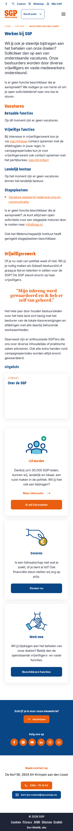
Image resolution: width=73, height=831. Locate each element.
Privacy (27, 822)
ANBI (37, 822)
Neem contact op (36, 768)
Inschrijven (36, 719)
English (58, 822)
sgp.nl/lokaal (18, 141)
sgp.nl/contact (39, 160)
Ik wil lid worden (37, 504)
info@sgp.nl (34, 224)
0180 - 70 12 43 (36, 785)
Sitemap (47, 822)
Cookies (16, 822)
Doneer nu (36, 588)
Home (8, 26)
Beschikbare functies (36, 671)
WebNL (36, 827)
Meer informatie (36, 493)
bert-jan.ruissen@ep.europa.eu (36, 794)
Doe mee (20, 26)
